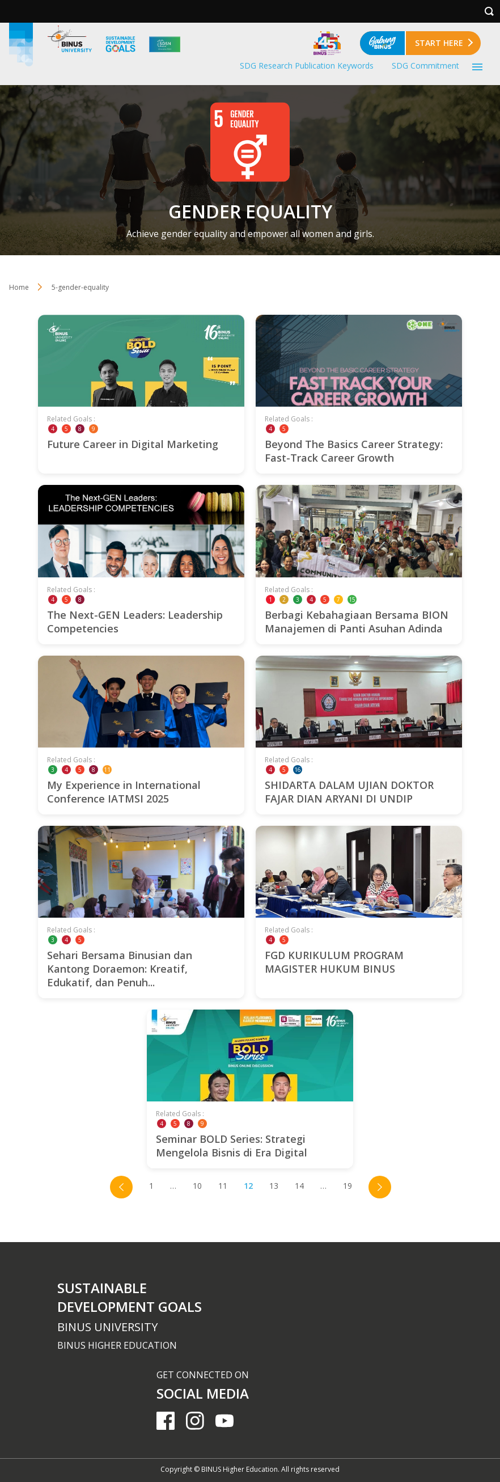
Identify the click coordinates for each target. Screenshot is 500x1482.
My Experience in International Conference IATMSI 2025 (124, 791)
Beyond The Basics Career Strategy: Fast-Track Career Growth (354, 451)
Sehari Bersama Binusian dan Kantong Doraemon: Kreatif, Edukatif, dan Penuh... (119, 968)
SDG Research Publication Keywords (307, 65)
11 (222, 1185)
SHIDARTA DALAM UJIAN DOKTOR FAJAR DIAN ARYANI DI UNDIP (349, 791)
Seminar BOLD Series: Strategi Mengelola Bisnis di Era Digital (231, 1145)
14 (299, 1185)
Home (19, 287)
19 (347, 1185)
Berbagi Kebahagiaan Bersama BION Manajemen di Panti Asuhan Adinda (356, 621)
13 (273, 1185)
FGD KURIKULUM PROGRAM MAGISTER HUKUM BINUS (334, 962)
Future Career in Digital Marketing (132, 444)
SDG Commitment (425, 65)
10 (197, 1185)
